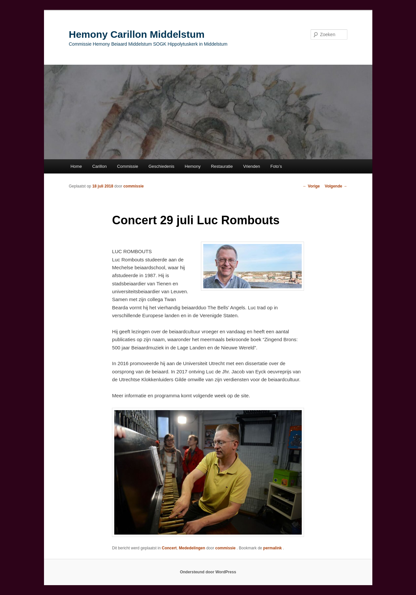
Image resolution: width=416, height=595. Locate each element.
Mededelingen (192, 548)
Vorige (311, 186)
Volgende (336, 186)
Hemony (193, 166)
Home (76, 166)
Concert (169, 548)
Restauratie (221, 166)
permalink (273, 548)
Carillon (99, 166)
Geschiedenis (161, 166)
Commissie (127, 166)
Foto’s (276, 166)
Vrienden (251, 166)
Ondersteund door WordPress (208, 572)
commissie (133, 186)
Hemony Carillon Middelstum (137, 34)
